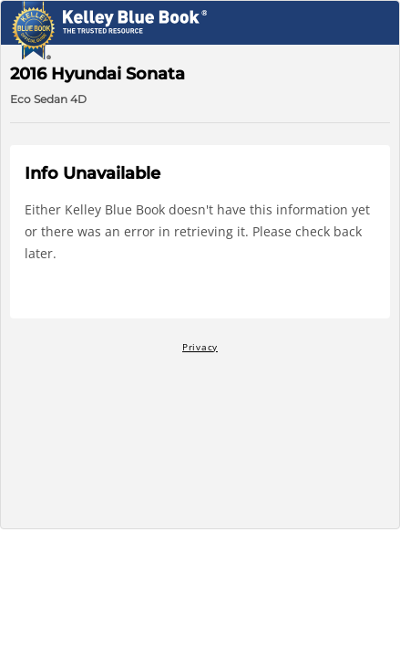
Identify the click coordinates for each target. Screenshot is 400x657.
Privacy (200, 346)
